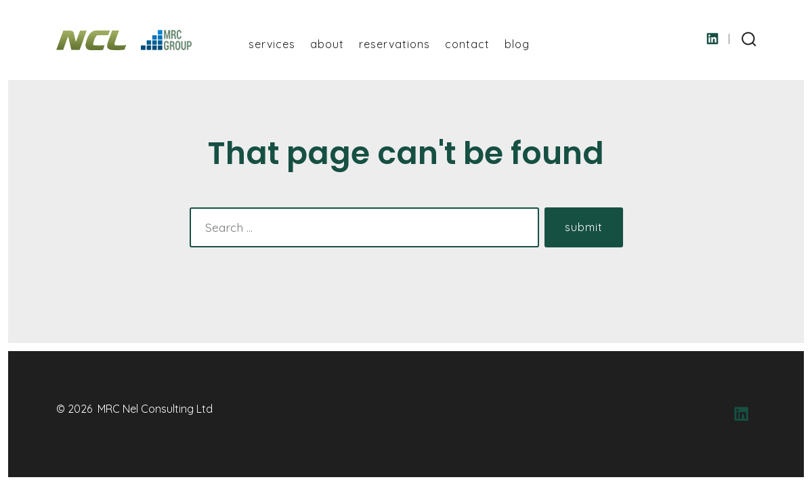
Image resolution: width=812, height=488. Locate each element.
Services (272, 44)
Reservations (394, 44)
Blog (517, 44)
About (327, 44)
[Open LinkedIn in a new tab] (712, 38)
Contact (467, 44)
